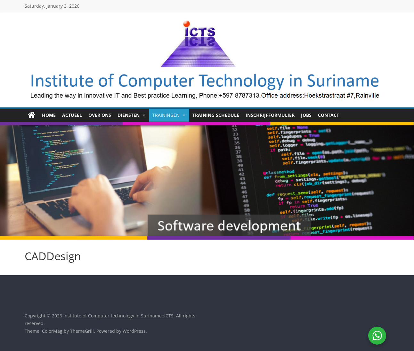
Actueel (72, 115)
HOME (49, 115)
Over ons (99, 115)
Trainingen (169, 115)
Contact (328, 115)
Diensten (132, 115)
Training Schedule (215, 115)
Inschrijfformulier (270, 115)
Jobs (306, 115)
